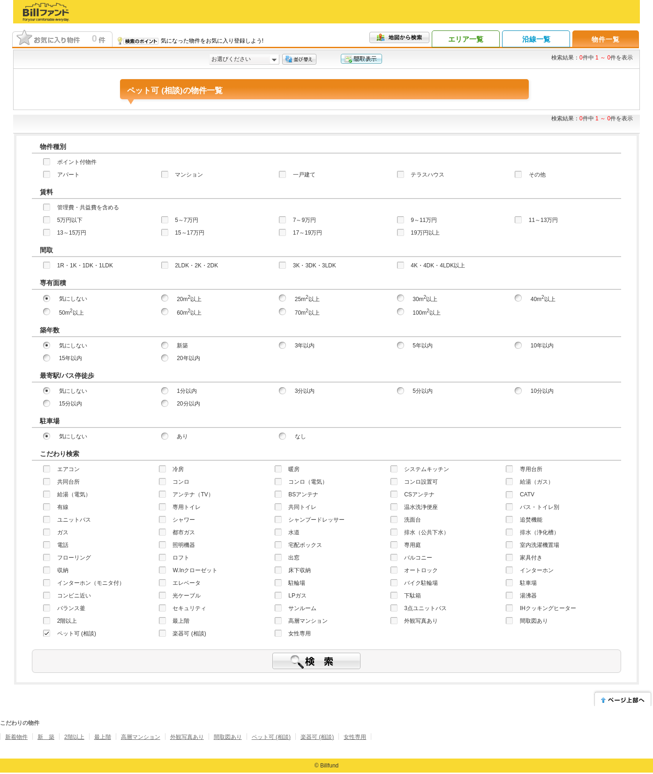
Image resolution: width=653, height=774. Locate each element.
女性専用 (355, 737)
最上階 (102, 737)
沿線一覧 (536, 39)
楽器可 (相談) (317, 737)
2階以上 (74, 737)
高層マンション (140, 737)
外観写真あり (187, 737)
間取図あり (228, 737)
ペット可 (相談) (271, 737)
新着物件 (16, 737)
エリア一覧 (465, 39)
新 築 (46, 737)
